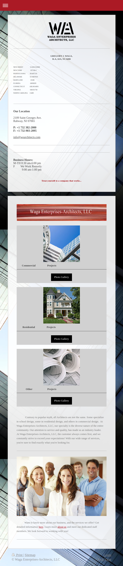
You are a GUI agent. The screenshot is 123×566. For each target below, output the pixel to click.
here (41, 526)
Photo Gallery (61, 277)
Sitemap (30, 555)
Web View (104, 559)
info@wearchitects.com (26, 137)
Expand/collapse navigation (61, 5)
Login (107, 555)
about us (62, 526)
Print (17, 555)
